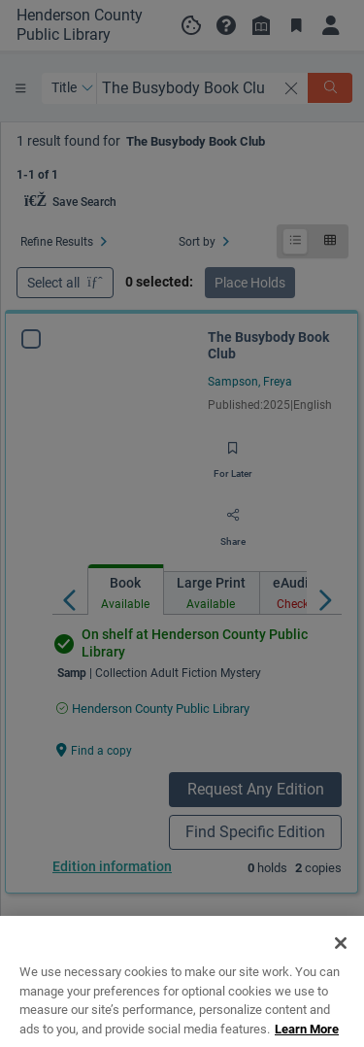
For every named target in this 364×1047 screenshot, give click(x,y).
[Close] (340, 969)
